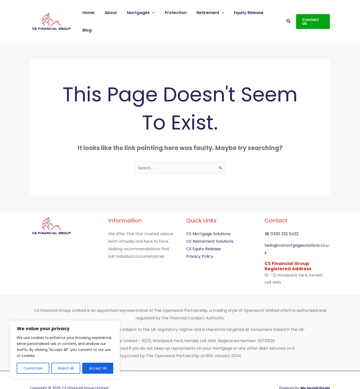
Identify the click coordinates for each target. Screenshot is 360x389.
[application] (154, 13)
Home (94, 13)
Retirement (208, 13)
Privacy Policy (199, 240)
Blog (272, 13)
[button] (288, 13)
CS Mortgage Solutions (208, 218)
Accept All (97, 368)
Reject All (66, 368)
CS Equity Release (203, 233)
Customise (33, 368)
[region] (65, 349)
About (114, 13)
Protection (175, 13)
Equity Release (245, 13)
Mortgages (143, 13)
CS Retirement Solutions (210, 225)
